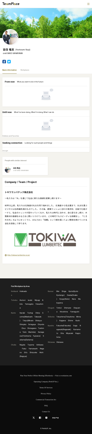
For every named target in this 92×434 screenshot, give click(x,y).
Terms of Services (45, 388)
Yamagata (29, 304)
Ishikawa (39, 345)
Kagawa (62, 321)
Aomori (23, 300)
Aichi (41, 352)
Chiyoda (41, 324)
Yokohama (27, 336)
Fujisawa (36, 336)
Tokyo (25, 321)
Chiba (37, 313)
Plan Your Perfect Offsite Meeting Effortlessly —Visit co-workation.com (46, 376)
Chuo (24, 328)
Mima (78, 317)
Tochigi (30, 313)
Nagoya (23, 356)
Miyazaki (69, 333)
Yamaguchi (74, 312)
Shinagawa (31, 328)
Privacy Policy (46, 394)
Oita (62, 333)
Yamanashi (33, 349)
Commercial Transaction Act (46, 400)
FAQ (46, 406)
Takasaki (37, 317)
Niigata (22, 345)
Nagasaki (66, 329)
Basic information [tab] (9, 70)
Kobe (67, 299)
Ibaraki (22, 313)
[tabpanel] (46, 176)
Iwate (30, 300)
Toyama (31, 345)
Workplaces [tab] (24, 70)
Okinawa (59, 342)
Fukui (24, 349)
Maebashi (29, 317)
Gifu (25, 352)
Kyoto (71, 291)
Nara (74, 299)
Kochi (78, 321)
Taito (25, 332)
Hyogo (61, 299)
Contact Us (46, 412)
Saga (75, 326)
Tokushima (60, 317)
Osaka (69, 295)
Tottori (59, 308)
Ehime (70, 321)
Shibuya (38, 321)
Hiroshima (64, 312)
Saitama (29, 340)
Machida (31, 332)
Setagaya (32, 324)
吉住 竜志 (16, 168)
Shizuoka (33, 352)
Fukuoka (59, 326)
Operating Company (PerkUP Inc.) (46, 382)
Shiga (64, 291)
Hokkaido (23, 291)
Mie (57, 291)
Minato (31, 321)
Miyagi (37, 300)
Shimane (67, 308)
